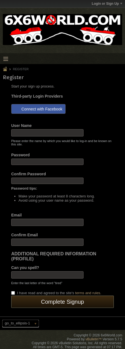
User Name (21, 125)
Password (20, 155)
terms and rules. (88, 293)
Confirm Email (24, 235)
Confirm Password (28, 174)
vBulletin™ (93, 339)
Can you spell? (25, 267)
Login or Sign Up (107, 4)
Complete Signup (62, 302)
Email (16, 215)
